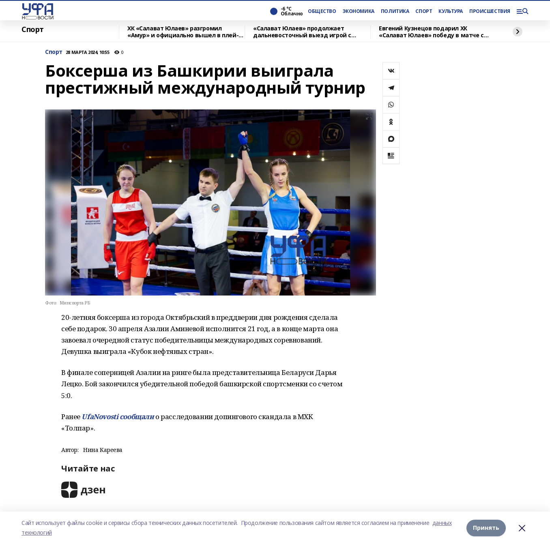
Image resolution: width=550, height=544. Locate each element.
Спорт (32, 29)
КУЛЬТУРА (450, 11)
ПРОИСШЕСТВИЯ (489, 11)
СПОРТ (423, 11)
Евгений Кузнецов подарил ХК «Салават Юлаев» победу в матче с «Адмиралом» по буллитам (431, 32)
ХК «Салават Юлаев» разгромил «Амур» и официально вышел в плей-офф (182, 32)
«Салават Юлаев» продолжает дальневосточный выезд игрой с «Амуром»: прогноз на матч (302, 32)
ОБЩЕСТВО (322, 11)
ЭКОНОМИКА (358, 11)
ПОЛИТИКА (395, 11)
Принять (486, 527)
